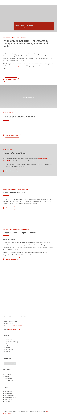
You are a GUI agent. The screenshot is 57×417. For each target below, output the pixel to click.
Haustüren (8, 374)
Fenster (7, 376)
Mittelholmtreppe (9, 395)
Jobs (7, 346)
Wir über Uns (9, 349)
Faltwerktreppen (11, 66)
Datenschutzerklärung (12, 342)
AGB (7, 344)
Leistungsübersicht (11, 79)
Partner (8, 351)
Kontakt (8, 348)
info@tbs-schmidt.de (14, 329)
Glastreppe (8, 401)
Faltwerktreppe (9, 393)
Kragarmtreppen (21, 66)
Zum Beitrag (9, 208)
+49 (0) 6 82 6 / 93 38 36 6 (16, 326)
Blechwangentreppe (10, 397)
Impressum (9, 340)
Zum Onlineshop (10, 171)
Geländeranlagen (9, 380)
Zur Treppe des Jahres (12, 259)
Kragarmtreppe (9, 391)
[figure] (28, 279)
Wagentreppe (8, 399)
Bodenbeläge (8, 378)
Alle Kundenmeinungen (12, 135)
